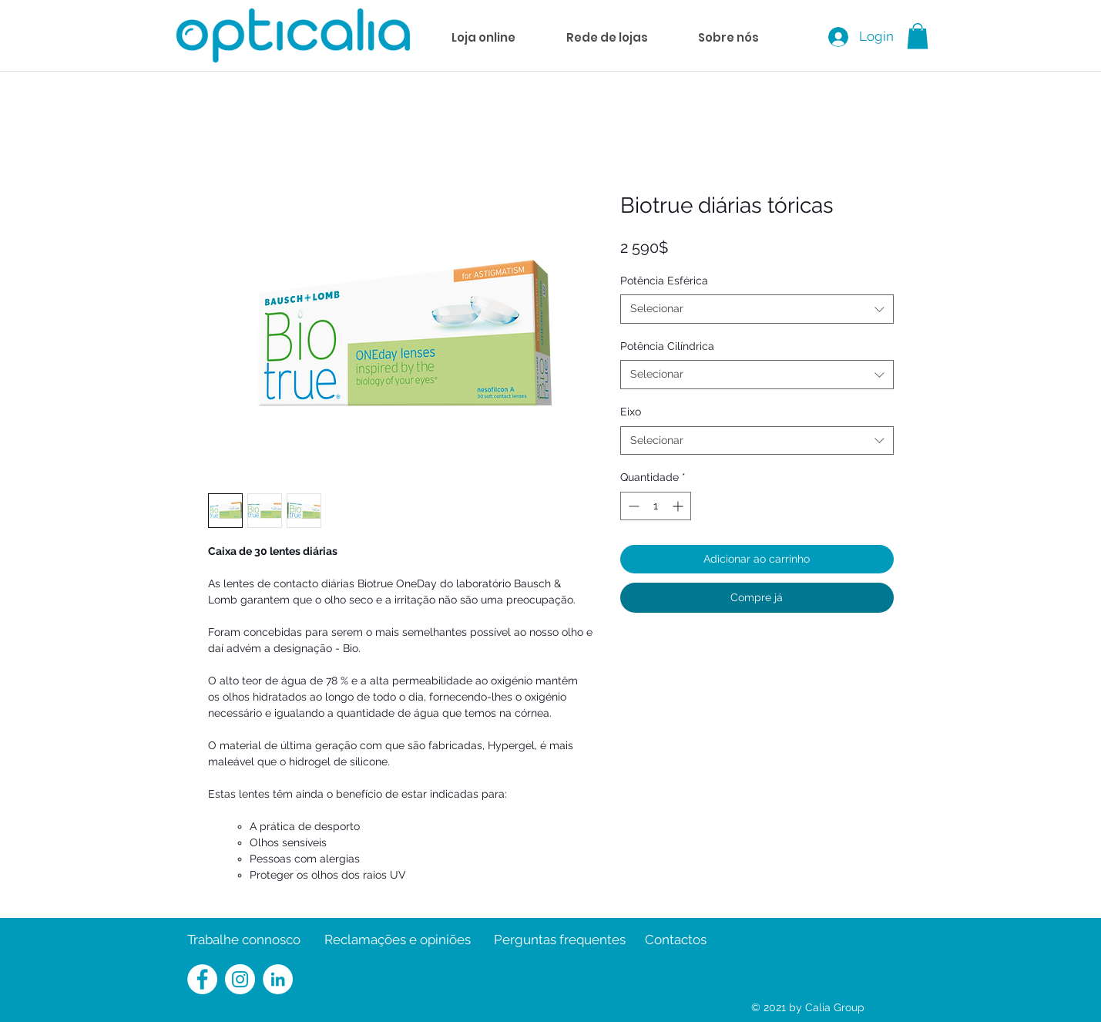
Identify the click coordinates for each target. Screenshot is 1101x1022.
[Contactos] (676, 940)
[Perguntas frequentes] (560, 940)
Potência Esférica (664, 280)
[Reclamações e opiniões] (398, 940)
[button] (917, 36)
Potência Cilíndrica (667, 346)
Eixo (630, 411)
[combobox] (757, 309)
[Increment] (679, 506)
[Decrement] (632, 506)
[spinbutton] (656, 506)
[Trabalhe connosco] (244, 940)
